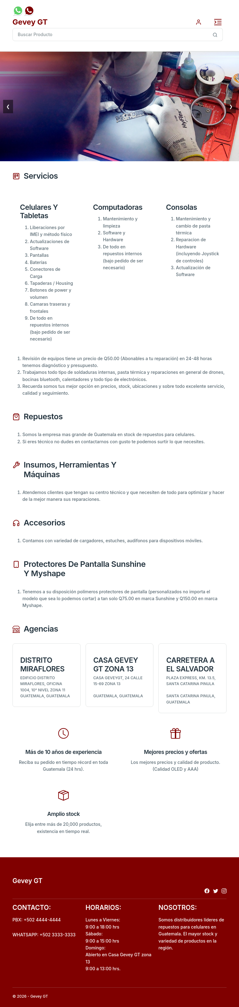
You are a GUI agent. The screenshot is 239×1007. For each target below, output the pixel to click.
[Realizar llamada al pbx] (29, 10)
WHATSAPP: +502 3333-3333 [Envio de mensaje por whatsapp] (44, 934)
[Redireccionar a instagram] (224, 890)
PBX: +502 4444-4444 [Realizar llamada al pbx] (36, 919)
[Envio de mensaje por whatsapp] (18, 10)
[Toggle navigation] (218, 22)
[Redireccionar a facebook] (206, 890)
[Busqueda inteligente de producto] (215, 34)
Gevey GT (30, 21)
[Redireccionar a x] (215, 890)
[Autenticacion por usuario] (198, 21)
